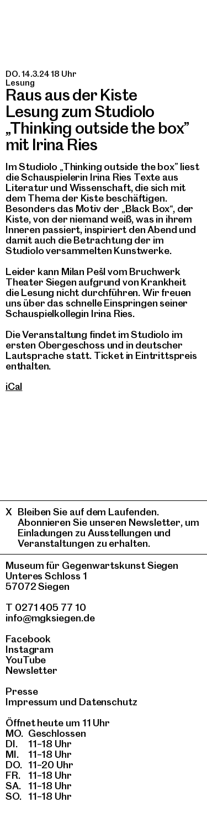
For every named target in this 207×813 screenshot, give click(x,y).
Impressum (31, 702)
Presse (22, 691)
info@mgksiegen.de (50, 618)
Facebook (28, 639)
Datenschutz (108, 702)
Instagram (30, 649)
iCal (14, 386)
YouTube (26, 660)
